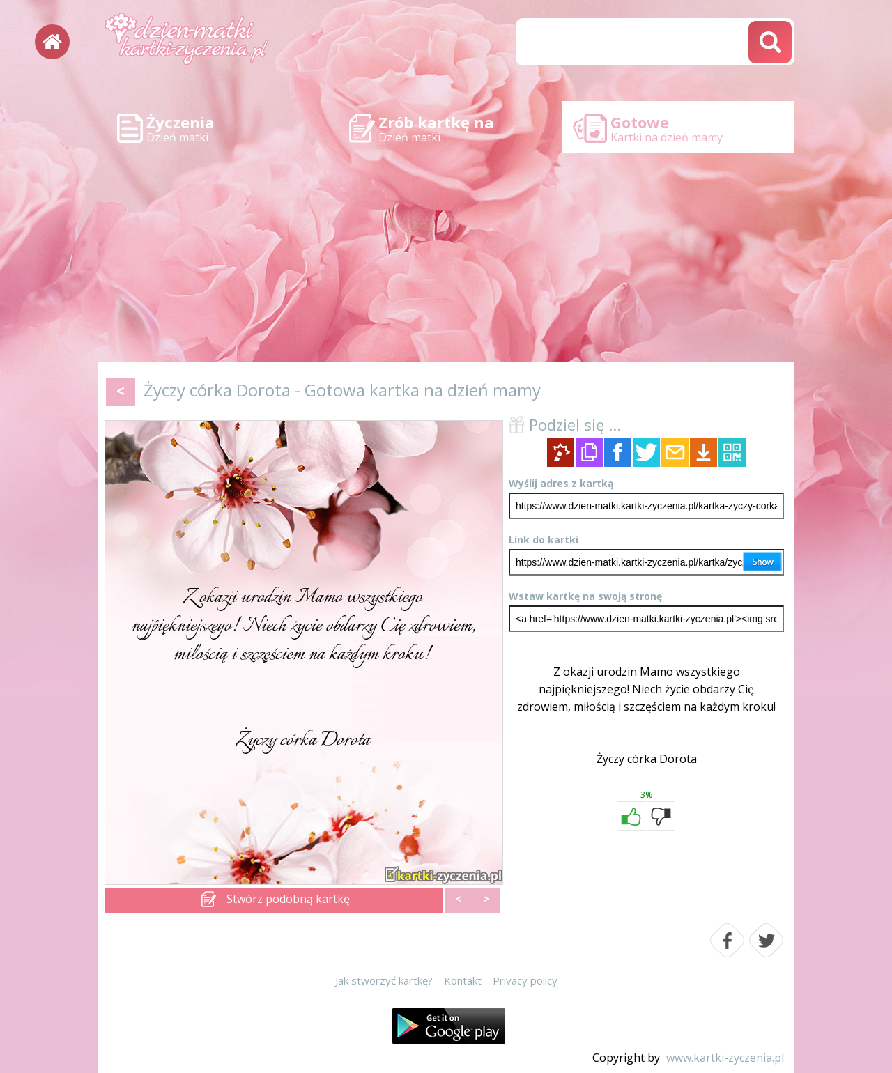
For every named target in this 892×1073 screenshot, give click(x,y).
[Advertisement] (446, 257)
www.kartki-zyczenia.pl (725, 1057)
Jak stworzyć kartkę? (384, 980)
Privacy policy (525, 980)
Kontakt (463, 980)
